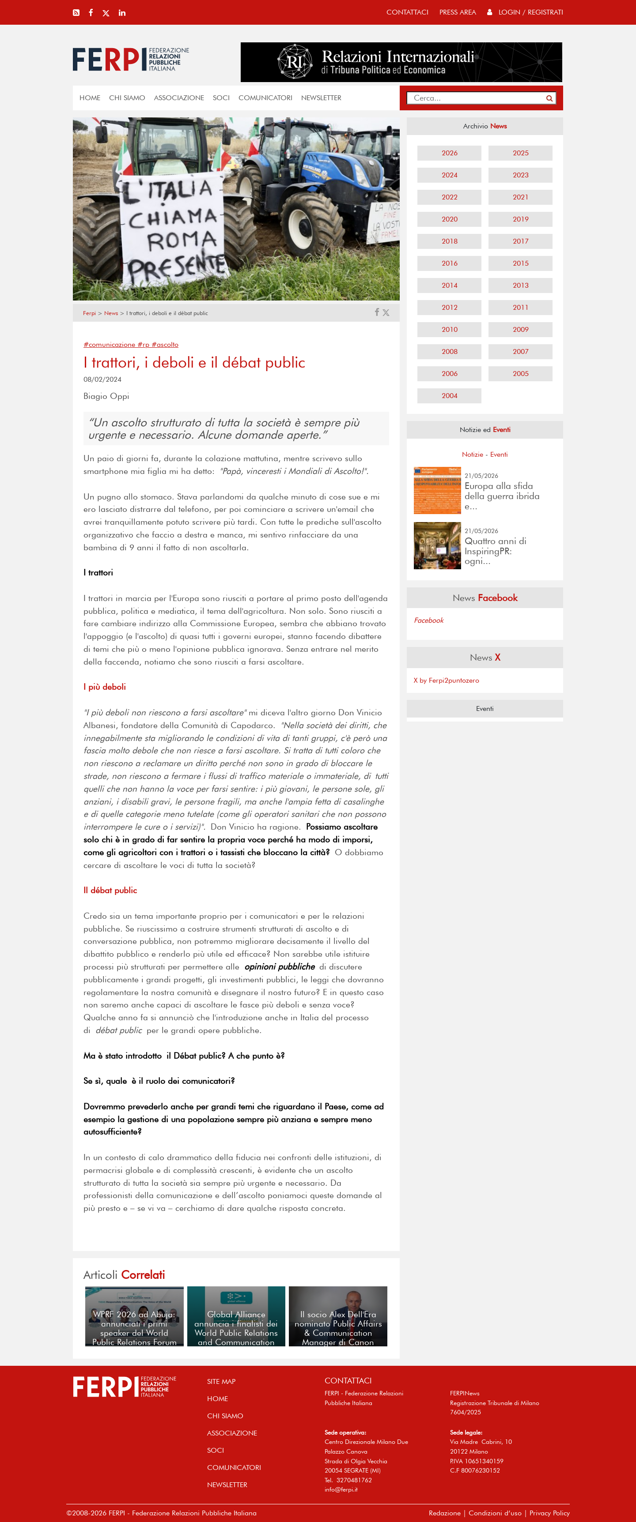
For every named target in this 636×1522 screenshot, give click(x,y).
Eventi (499, 454)
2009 (521, 329)
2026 (450, 153)
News (111, 313)
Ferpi (89, 313)
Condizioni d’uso (495, 1513)
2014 (450, 285)
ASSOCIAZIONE (179, 98)
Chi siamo (127, 98)
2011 (521, 307)
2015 (521, 263)
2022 (450, 197)
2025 (521, 153)
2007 (521, 351)
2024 (450, 175)
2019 (521, 219)
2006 (450, 373)
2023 (521, 175)
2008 (450, 351)
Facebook (428, 620)
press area (457, 12)
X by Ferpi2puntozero (446, 680)
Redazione (445, 1513)
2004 (450, 395)
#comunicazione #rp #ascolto (130, 344)
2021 (521, 197)
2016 (450, 263)
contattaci (407, 12)
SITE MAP (221, 1381)
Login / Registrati (525, 12)
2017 (521, 241)
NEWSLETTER (321, 98)
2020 (450, 219)
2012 (450, 307)
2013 (521, 285)
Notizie (472, 454)
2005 (521, 373)
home (90, 98)
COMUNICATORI (265, 98)
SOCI (221, 98)
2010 (450, 329)
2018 (450, 241)
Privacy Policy (550, 1513)
